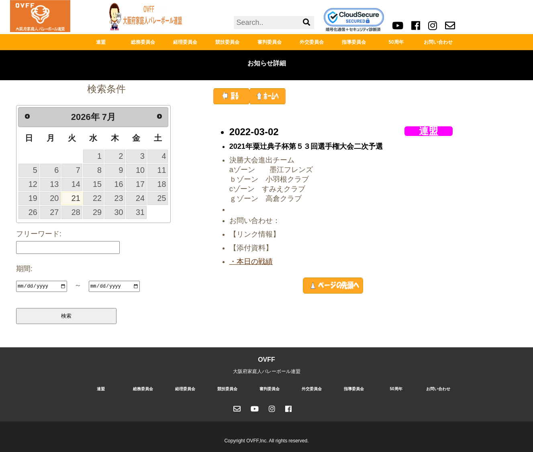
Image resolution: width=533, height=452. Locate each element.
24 (140, 198)
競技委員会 (227, 42)
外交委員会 (312, 42)
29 (97, 212)
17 (140, 184)
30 (118, 212)
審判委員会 (269, 42)
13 (54, 184)
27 (54, 212)
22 (97, 198)
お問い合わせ (438, 42)
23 (118, 198)
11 (161, 170)
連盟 (101, 42)
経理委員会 (185, 42)
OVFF (266, 359)
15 (97, 184)
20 (54, 198)
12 (33, 184)
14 (75, 184)
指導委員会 (354, 42)
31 (140, 212)
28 (75, 212)
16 (118, 184)
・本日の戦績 (251, 261)
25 (161, 198)
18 (161, 184)
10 (140, 170)
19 (33, 198)
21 (75, 198)
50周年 (395, 42)
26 (33, 212)
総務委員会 (143, 42)
